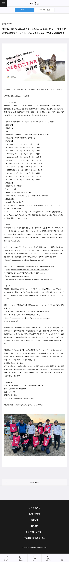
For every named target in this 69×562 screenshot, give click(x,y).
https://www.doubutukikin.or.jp (24, 398)
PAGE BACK (34, 482)
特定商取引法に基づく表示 (34, 538)
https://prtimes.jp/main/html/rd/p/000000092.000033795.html (27, 270)
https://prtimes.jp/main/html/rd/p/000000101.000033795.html (27, 311)
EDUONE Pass (34, 3)
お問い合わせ (34, 514)
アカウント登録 (44, 10)
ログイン (24, 10)
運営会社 (34, 520)
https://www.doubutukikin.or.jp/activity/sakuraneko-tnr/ (24, 260)
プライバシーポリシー (34, 532)
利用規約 (34, 526)
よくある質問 (34, 508)
